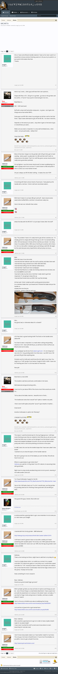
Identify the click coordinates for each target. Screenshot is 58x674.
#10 (55, 372)
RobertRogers (6, 508)
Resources (25, 12)
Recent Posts (13, 16)
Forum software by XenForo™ (11, 672)
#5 (55, 217)
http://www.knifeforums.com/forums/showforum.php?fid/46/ (31, 609)
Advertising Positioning (14, 671)
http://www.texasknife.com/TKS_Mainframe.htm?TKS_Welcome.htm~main (35, 481)
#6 (55, 230)
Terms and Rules (47, 671)
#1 (55, 85)
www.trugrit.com (38, 351)
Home (46, 668)
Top (51, 668)
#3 (55, 177)
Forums (6, 12)
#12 (55, 475)
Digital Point (22, 671)
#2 (55, 150)
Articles (35, 12)
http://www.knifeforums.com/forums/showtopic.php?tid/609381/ (32, 603)
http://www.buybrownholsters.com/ (24, 643)
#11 (55, 431)
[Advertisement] (29, 37)
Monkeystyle (4, 668)
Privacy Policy (55, 671)
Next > (12, 51)
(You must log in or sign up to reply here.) (48, 653)
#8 (55, 316)
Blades (8, 25)
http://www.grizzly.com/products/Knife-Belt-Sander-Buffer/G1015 (32, 535)
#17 (55, 584)
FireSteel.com (17, 507)
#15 (55, 523)
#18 (55, 614)
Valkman (4, 163)
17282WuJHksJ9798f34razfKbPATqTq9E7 (11, 665)
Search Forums (4, 16)
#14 (55, 511)
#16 (55, 551)
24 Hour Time (13, 668)
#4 (55, 190)
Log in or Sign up (38, 1)
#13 (55, 494)
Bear (15, 150)
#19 (55, 629)
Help (41, 668)
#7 (55, 253)
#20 (55, 648)
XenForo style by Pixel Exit (28, 672)
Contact (36, 668)
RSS (55, 668)
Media (15, 12)
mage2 (17, 25)
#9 (55, 328)
